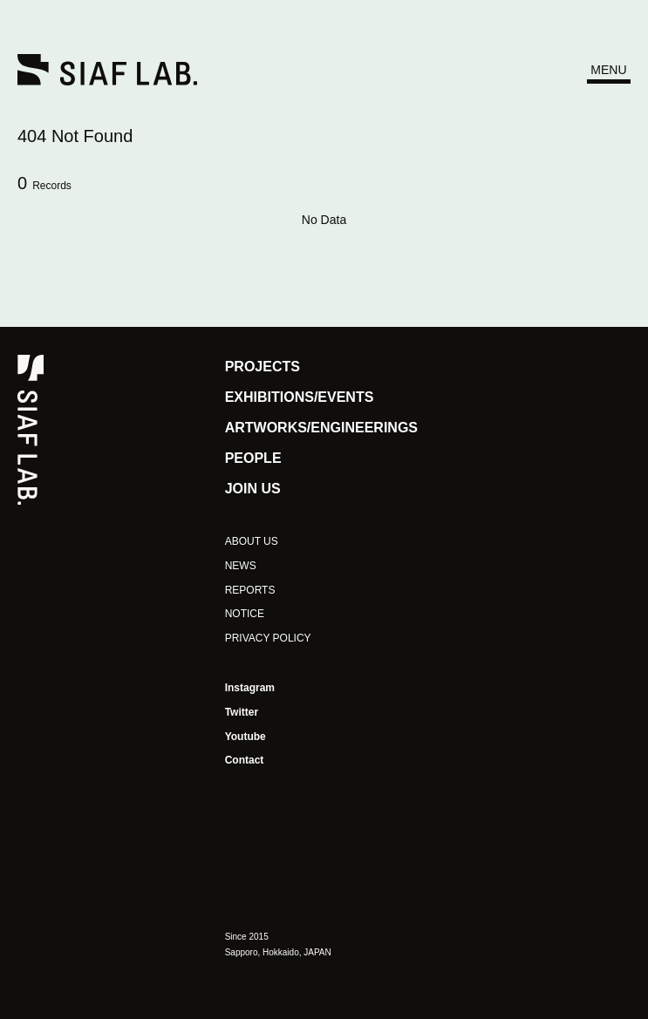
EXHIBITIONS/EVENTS (299, 397)
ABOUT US (251, 541)
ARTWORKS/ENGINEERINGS (321, 427)
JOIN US (253, 488)
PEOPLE (253, 458)
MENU (608, 70)
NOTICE (244, 614)
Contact (244, 760)
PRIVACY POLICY (268, 638)
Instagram (250, 688)
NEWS (240, 566)
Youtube (245, 736)
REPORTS (250, 590)
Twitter (241, 712)
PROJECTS (262, 366)
